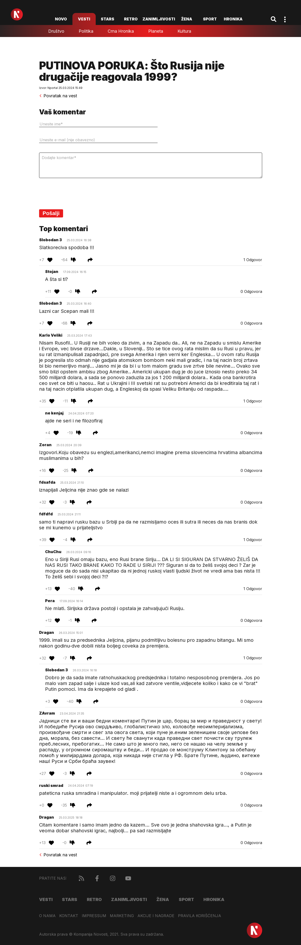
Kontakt (68, 916)
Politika (86, 31)
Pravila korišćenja (199, 916)
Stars (107, 19)
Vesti (84, 19)
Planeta (155, 31)
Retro (131, 19)
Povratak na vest (58, 95)
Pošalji (51, 213)
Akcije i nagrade (155, 916)
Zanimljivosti (158, 19)
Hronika (233, 19)
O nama (47, 916)
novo (61, 19)
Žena (186, 19)
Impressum (94, 916)
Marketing (122, 916)
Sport (210, 19)
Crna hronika (121, 31)
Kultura (184, 31)
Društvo (56, 31)
